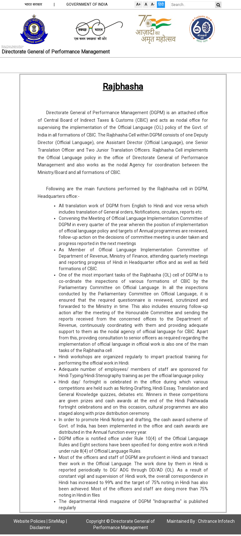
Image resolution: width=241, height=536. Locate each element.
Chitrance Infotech (216, 521)
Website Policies (30, 521)
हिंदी (161, 4)
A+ (138, 4)
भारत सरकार (33, 4)
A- (152, 4)
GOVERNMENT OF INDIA (86, 4)
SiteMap (56, 521)
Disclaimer (40, 527)
